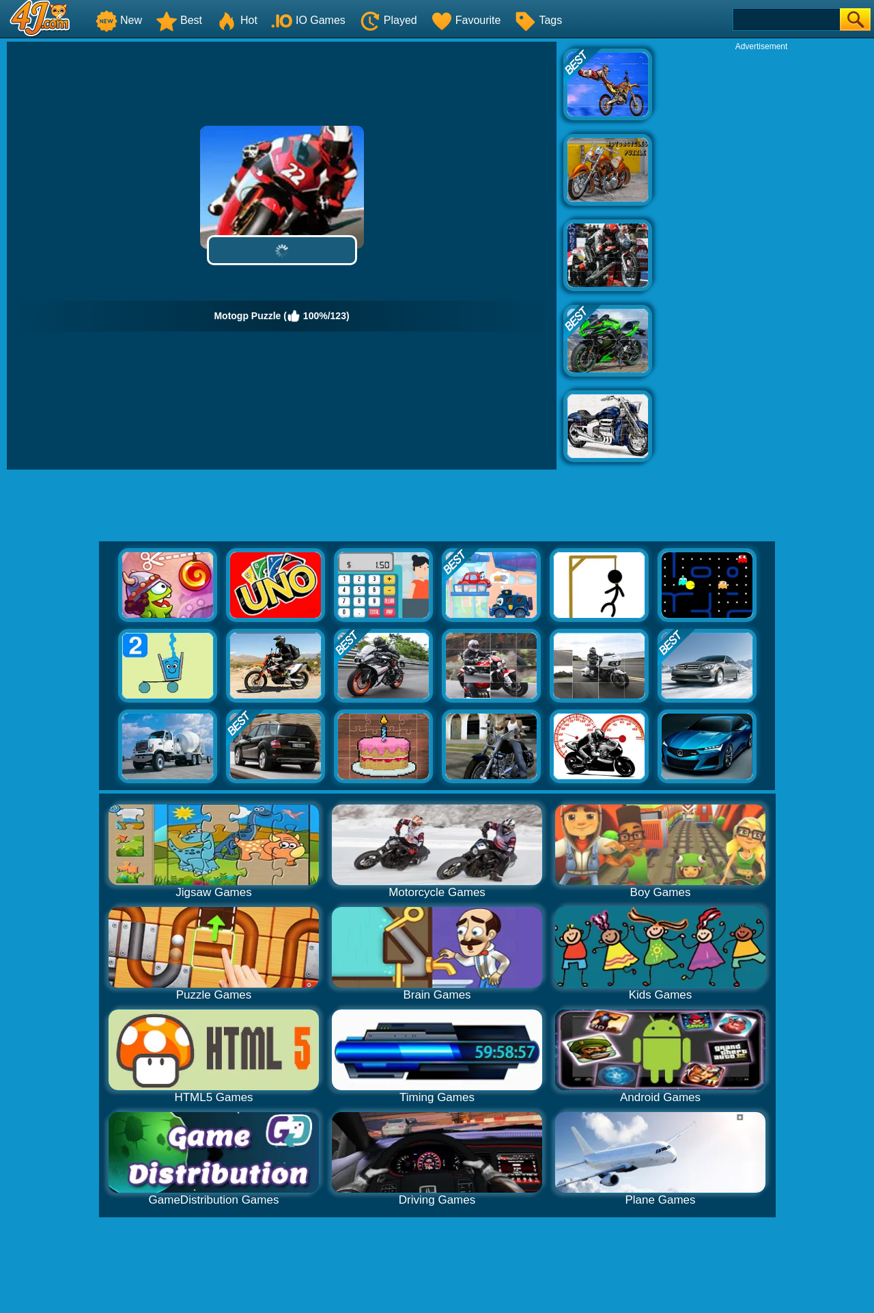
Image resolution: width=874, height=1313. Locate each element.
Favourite (466, 20)
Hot (236, 20)
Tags (538, 20)
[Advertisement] (761, 257)
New (119, 20)
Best (179, 20)
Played (388, 20)
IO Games (308, 20)
